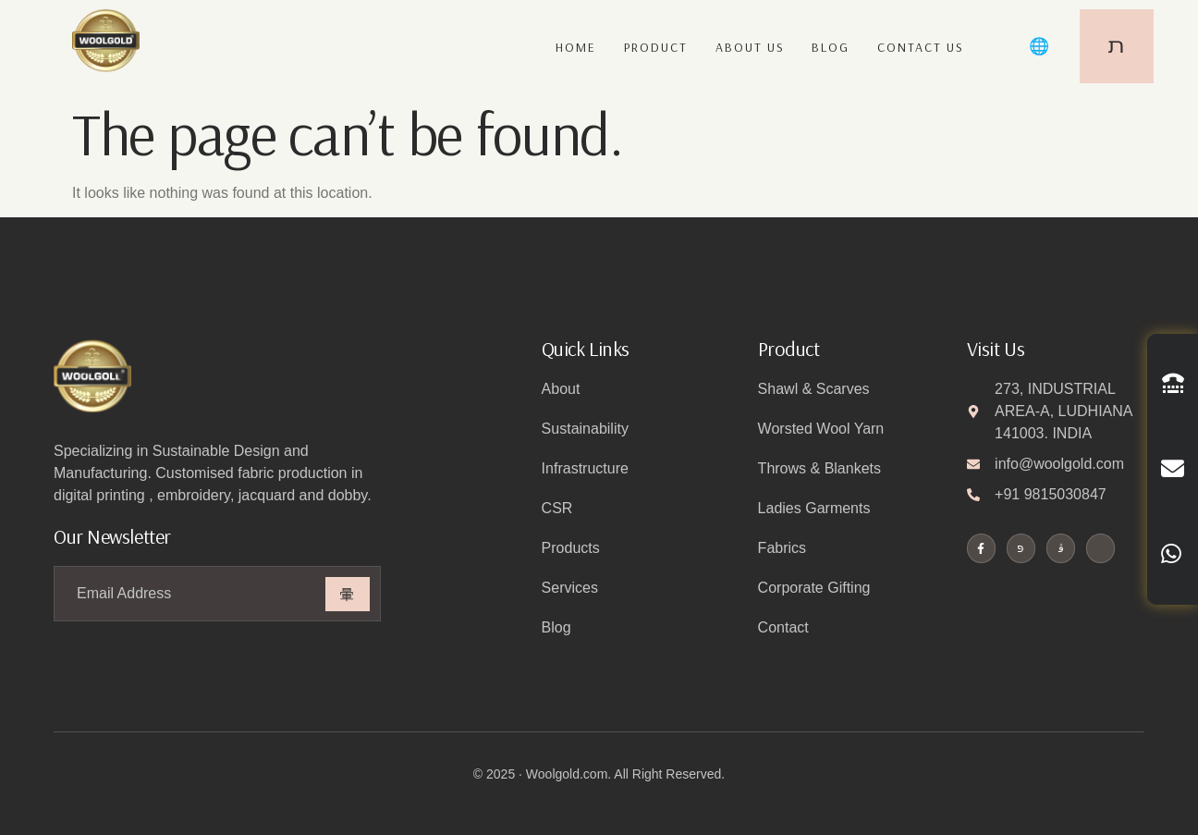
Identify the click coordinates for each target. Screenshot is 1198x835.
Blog (831, 48)
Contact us (920, 48)
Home (575, 48)
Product (655, 48)
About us (749, 48)
